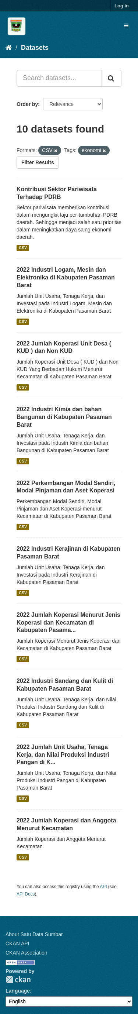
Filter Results (37, 162)
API (103, 886)
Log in (121, 5)
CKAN (18, 979)
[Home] (9, 47)
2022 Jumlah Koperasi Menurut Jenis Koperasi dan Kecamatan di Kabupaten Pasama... (68, 622)
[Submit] (111, 78)
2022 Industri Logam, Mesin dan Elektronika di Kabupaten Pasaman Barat (66, 277)
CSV (23, 247)
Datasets (35, 47)
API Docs (26, 894)
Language (18, 991)
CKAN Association (26, 953)
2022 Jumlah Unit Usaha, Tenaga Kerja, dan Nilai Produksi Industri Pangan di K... (63, 755)
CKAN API (17, 943)
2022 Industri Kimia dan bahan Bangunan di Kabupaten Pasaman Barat (64, 417)
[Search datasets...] (59, 78)
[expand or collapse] (126, 25)
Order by (27, 104)
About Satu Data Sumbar (34, 934)
